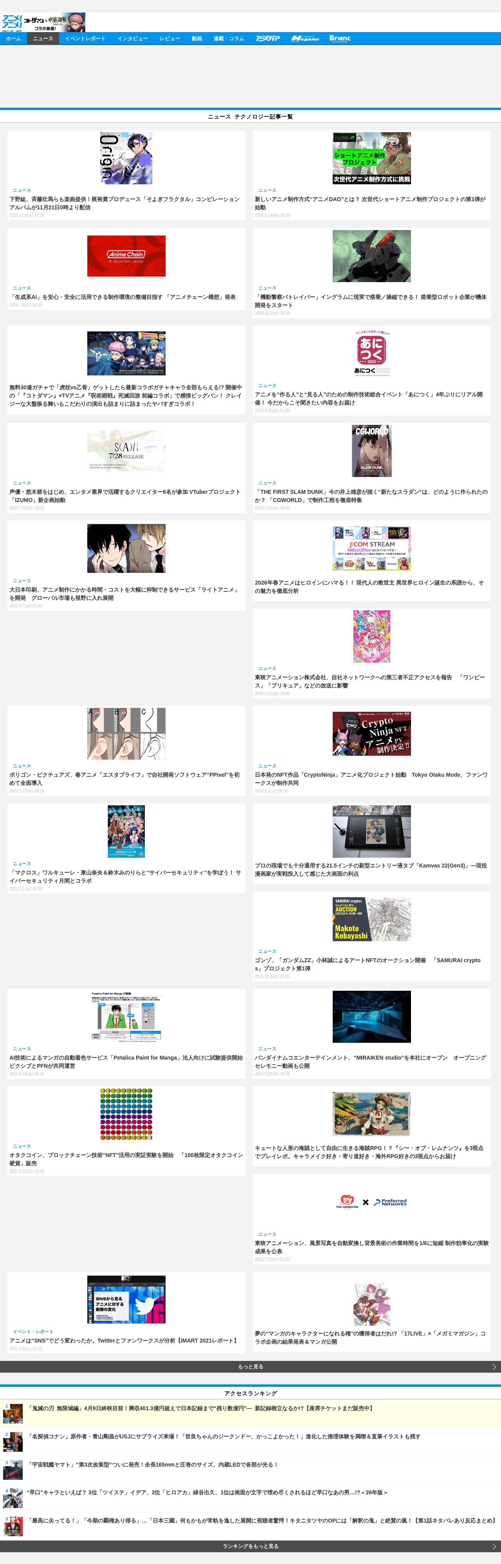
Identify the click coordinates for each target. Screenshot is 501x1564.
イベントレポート (85, 38)
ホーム (13, 38)
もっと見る (250, 1367)
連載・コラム (229, 38)
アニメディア (267, 38)
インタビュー (132, 38)
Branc (340, 38)
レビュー (170, 38)
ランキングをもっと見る (251, 1546)
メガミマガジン (304, 38)
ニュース (43, 38)
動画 (197, 38)
